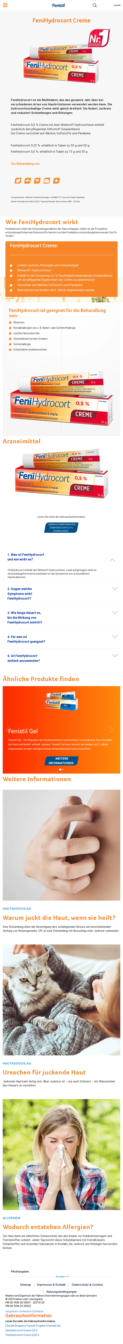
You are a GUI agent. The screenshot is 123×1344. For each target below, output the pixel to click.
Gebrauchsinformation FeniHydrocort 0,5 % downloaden (61, 527)
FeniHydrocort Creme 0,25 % (22, 1335)
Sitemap (25, 1284)
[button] (19, 593)
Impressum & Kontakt (51, 1284)
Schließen (38, 1311)
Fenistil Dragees (15, 1325)
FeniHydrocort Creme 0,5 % (21, 1330)
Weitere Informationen (61, 761)
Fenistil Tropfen (36, 1325)
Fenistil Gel (54, 1325)
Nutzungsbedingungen (61, 1291)
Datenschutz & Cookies (87, 1284)
